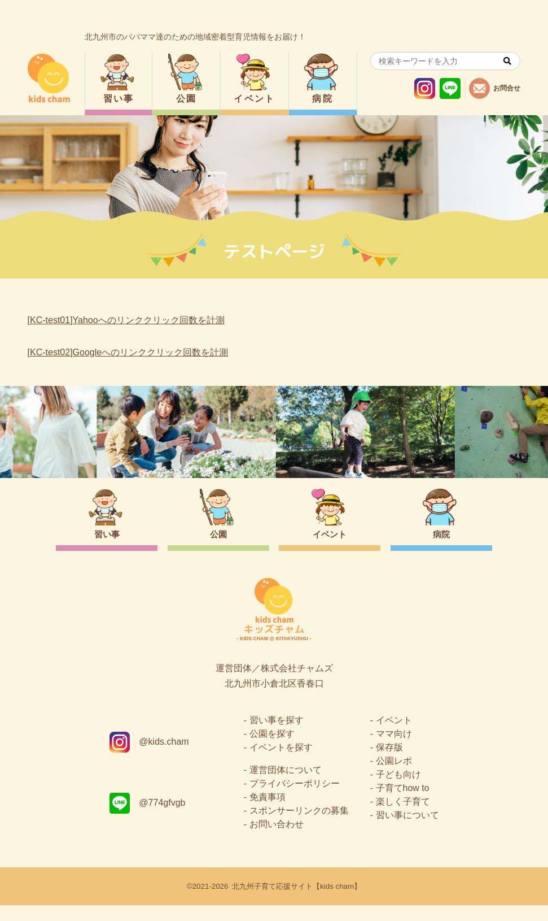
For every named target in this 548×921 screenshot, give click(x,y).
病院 (322, 98)
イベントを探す (281, 763)
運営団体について (285, 785)
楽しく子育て (403, 817)
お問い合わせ (276, 840)
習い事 (118, 98)
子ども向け (398, 790)
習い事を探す (276, 736)
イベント (254, 98)
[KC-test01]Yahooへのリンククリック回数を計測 (126, 320)
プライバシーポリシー (294, 799)
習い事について (407, 831)
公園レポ (394, 776)
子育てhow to (402, 804)
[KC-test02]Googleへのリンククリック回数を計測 (128, 352)
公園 (186, 98)
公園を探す (272, 749)
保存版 (389, 763)
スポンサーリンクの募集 (299, 826)
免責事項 (267, 813)
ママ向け (394, 749)
